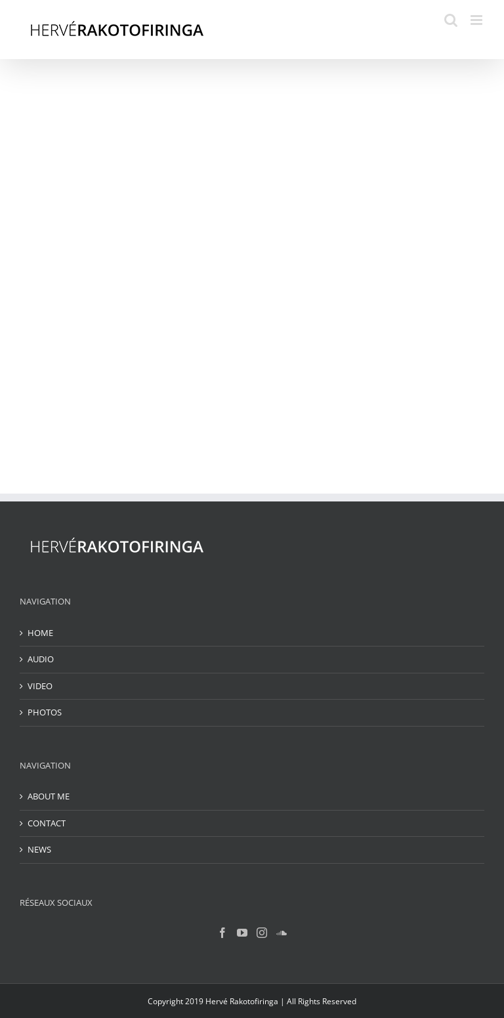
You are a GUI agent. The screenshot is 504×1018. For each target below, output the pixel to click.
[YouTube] (242, 932)
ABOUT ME (49, 796)
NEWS (39, 849)
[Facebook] (222, 932)
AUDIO (41, 659)
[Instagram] (262, 932)
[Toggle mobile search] (450, 20)
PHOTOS (45, 712)
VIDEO (40, 686)
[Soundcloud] (281, 932)
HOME (40, 633)
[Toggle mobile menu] (477, 20)
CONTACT (47, 823)
